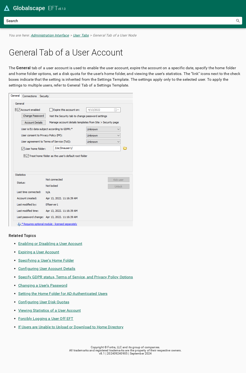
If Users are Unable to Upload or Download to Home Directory (70, 327)
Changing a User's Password (42, 285)
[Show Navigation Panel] (239, 8)
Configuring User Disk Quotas (43, 302)
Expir (22, 252)
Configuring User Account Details (46, 268)
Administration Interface (50, 35)
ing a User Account (43, 252)
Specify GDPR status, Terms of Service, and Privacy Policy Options (75, 277)
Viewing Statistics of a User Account (49, 310)
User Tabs (81, 35)
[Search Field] (123, 21)
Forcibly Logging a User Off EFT (46, 318)
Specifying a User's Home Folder (46, 260)
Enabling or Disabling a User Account (50, 243)
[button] (238, 21)
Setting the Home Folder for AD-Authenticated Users (63, 293)
